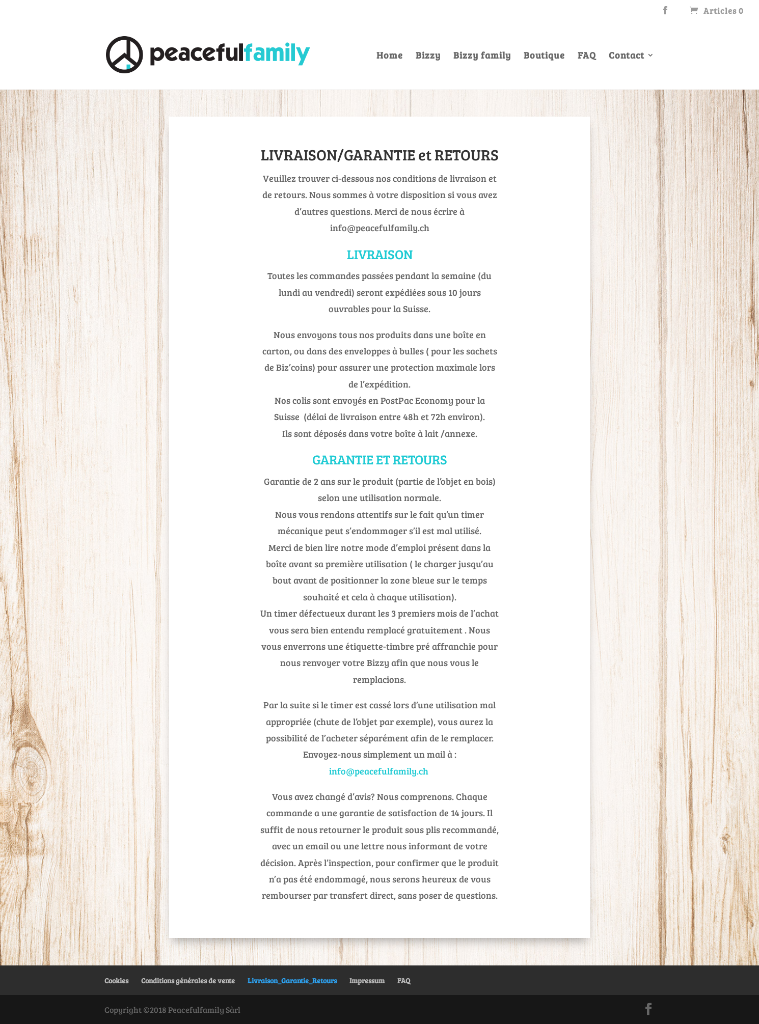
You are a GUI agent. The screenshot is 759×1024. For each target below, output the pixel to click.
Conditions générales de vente (188, 980)
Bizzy (428, 56)
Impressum (367, 980)
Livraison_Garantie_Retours (292, 980)
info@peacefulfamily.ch (378, 771)
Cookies (116, 980)
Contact (626, 56)
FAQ (587, 56)
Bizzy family (482, 56)
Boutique (544, 56)
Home (389, 56)
